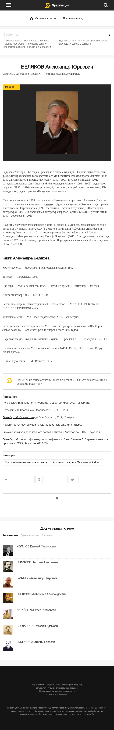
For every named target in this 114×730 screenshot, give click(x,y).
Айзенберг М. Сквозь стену (19, 417)
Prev (103, 34)
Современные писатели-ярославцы (26, 462)
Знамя (48, 204)
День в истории (30, 536)
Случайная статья (45, 18)
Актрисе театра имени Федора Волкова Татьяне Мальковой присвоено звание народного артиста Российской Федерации (27, 44)
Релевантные (10, 536)
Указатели (47, 536)
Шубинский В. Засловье (17, 410)
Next (110, 34)
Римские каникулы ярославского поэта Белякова (32, 432)
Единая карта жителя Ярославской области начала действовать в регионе (82, 42)
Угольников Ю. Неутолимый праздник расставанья (33, 425)
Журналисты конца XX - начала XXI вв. (76, 462)
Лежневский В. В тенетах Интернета (25, 403)
